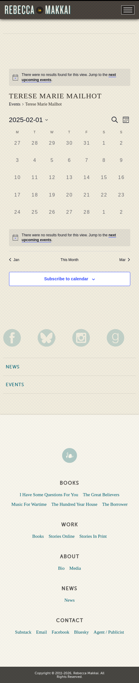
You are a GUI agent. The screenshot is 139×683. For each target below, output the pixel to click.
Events (15, 104)
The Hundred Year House (74, 504)
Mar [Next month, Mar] (124, 260)
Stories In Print (93, 536)
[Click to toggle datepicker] (28, 120)
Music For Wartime (29, 504)
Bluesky (81, 632)
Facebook (60, 632)
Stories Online (61, 536)
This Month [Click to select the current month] (69, 260)
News (13, 366)
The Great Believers (101, 494)
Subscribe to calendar (66, 278)
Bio (61, 568)
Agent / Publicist (108, 632)
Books (38, 536)
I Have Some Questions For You (49, 494)
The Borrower (115, 504)
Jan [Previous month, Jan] (14, 260)
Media (75, 568)
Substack (23, 632)
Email (41, 632)
